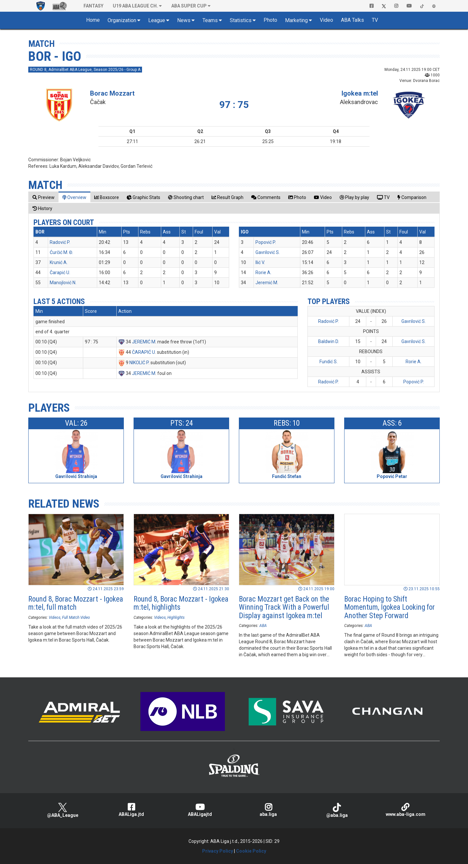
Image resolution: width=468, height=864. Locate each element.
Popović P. (265, 242)
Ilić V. (260, 262)
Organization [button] (122, 20)
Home (93, 20)
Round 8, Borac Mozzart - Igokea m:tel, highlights (181, 603)
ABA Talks (352, 20)
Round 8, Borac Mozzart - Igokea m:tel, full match (75, 603)
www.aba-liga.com (405, 810)
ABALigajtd (199, 810)
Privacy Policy (217, 851)
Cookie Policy (251, 851)
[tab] (43, 197)
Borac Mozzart (112, 93)
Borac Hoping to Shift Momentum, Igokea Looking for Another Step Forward (389, 607)
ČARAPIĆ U (143, 352)
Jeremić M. (266, 282)
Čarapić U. (60, 272)
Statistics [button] (241, 20)
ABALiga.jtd (131, 810)
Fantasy (93, 5)
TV (375, 20)
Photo (270, 20)
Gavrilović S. (267, 252)
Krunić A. (59, 262)
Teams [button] (210, 20)
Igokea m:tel (360, 93)
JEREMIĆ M (143, 341)
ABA (263, 625)
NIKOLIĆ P (139, 362)
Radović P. (60, 242)
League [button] (156, 20)
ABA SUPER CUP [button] (189, 5)
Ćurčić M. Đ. (61, 252)
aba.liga (268, 810)
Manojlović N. (63, 282)
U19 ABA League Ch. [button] (135, 5)
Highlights (176, 617)
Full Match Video (76, 617)
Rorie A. (263, 272)
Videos (54, 617)
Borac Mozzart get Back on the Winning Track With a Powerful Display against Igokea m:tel (284, 607)
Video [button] (326, 20)
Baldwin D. (328, 341)
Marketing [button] (296, 20)
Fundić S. (328, 361)
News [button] (183, 20)
